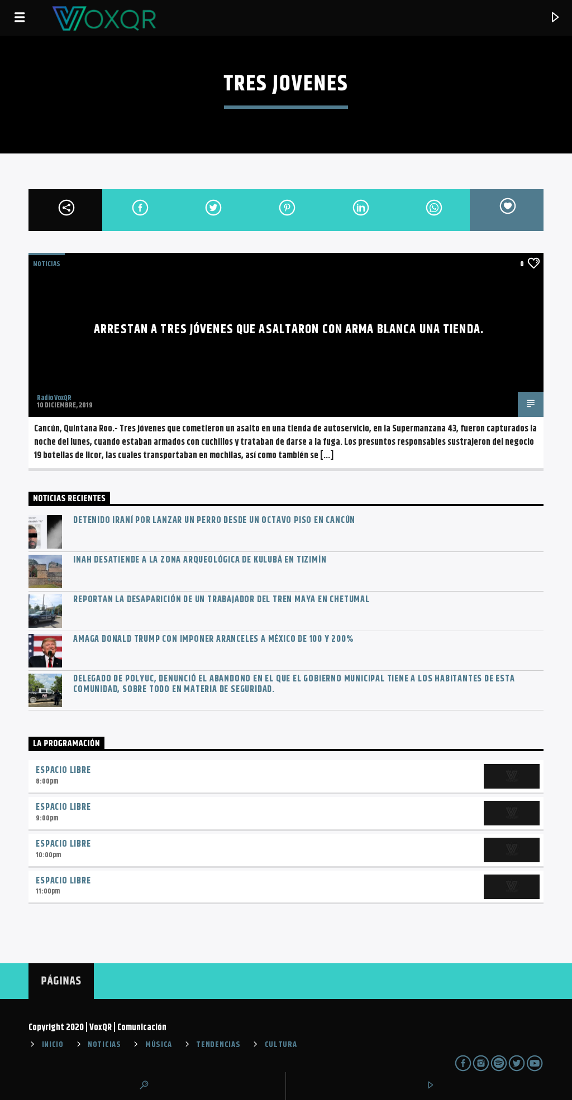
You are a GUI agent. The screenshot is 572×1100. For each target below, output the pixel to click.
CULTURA (281, 1045)
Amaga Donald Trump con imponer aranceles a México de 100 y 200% (213, 639)
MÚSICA (158, 1045)
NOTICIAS (46, 264)
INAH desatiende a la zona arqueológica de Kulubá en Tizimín (199, 560)
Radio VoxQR (54, 398)
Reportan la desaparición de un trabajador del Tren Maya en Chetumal (221, 599)
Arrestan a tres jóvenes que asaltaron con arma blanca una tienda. (289, 329)
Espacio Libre (63, 770)
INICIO (53, 1045)
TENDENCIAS (218, 1045)
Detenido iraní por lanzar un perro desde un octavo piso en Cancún (214, 520)
